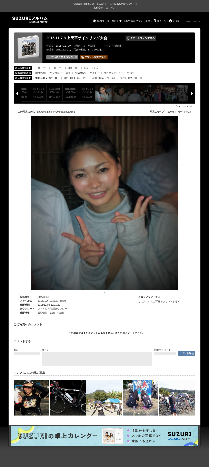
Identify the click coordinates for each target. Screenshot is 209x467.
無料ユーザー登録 (107, 21)
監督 (68, 73)
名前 (16, 350)
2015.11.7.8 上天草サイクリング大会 (76, 38)
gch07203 (40, 73)
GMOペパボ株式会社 (193, 21)
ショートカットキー (185, 106)
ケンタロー (56, 73)
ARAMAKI (43, 296)
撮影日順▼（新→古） (76, 78)
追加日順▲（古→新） (104, 78)
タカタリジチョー (113, 73)
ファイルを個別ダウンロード (53, 308)
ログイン (161, 21)
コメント (46, 350)
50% (188, 111)
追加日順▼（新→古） (132, 78)
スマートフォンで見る (141, 38)
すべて (130, 73)
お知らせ (178, 21)
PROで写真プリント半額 (136, 21)
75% (180, 111)
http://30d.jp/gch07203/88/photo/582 (55, 111)
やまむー (95, 73)
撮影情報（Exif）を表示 (51, 312)
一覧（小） (41, 68)
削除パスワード (162, 350)
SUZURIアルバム (30, 19)
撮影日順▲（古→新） (47, 78)
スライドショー (92, 68)
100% (171, 111)
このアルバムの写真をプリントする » (158, 301)
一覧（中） (57, 68)
